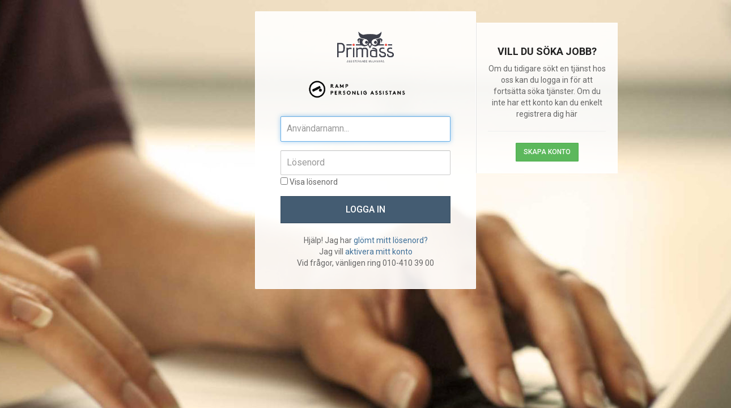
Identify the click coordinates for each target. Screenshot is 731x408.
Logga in (365, 209)
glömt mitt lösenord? (391, 240)
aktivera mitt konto (379, 251)
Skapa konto (547, 152)
